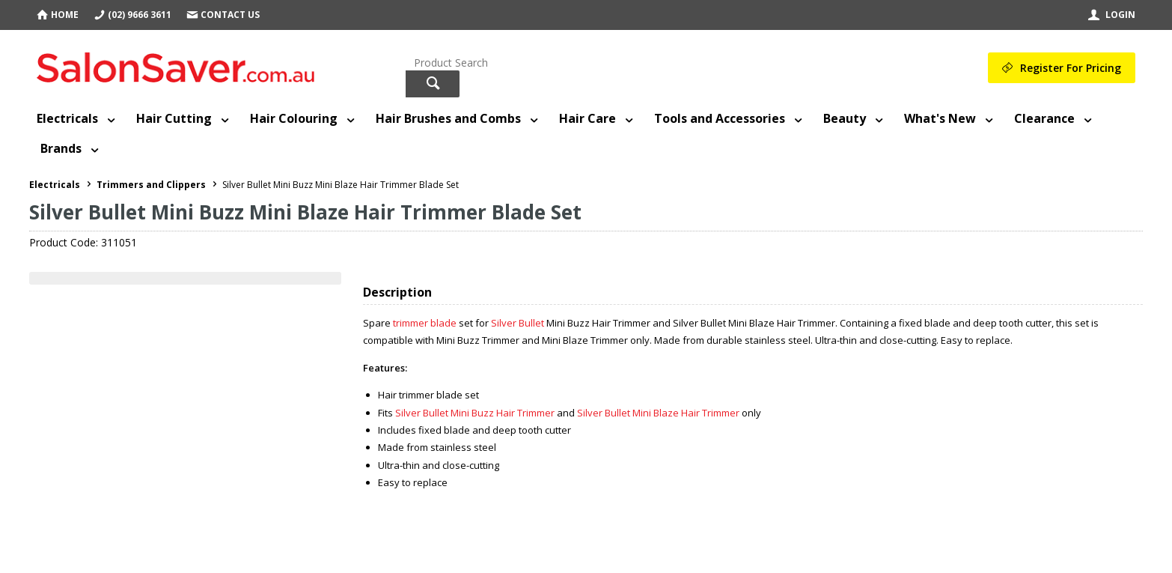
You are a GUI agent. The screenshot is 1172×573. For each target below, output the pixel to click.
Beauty (844, 118)
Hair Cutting (174, 118)
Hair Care (587, 118)
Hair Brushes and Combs (448, 118)
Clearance (1044, 118)
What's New (940, 118)
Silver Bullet (518, 323)
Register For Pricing (1070, 68)
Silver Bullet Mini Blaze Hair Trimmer (659, 412)
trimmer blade (425, 323)
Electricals (67, 118)
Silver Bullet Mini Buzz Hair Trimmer (476, 412)
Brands (61, 148)
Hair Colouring (294, 118)
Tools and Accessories (719, 118)
